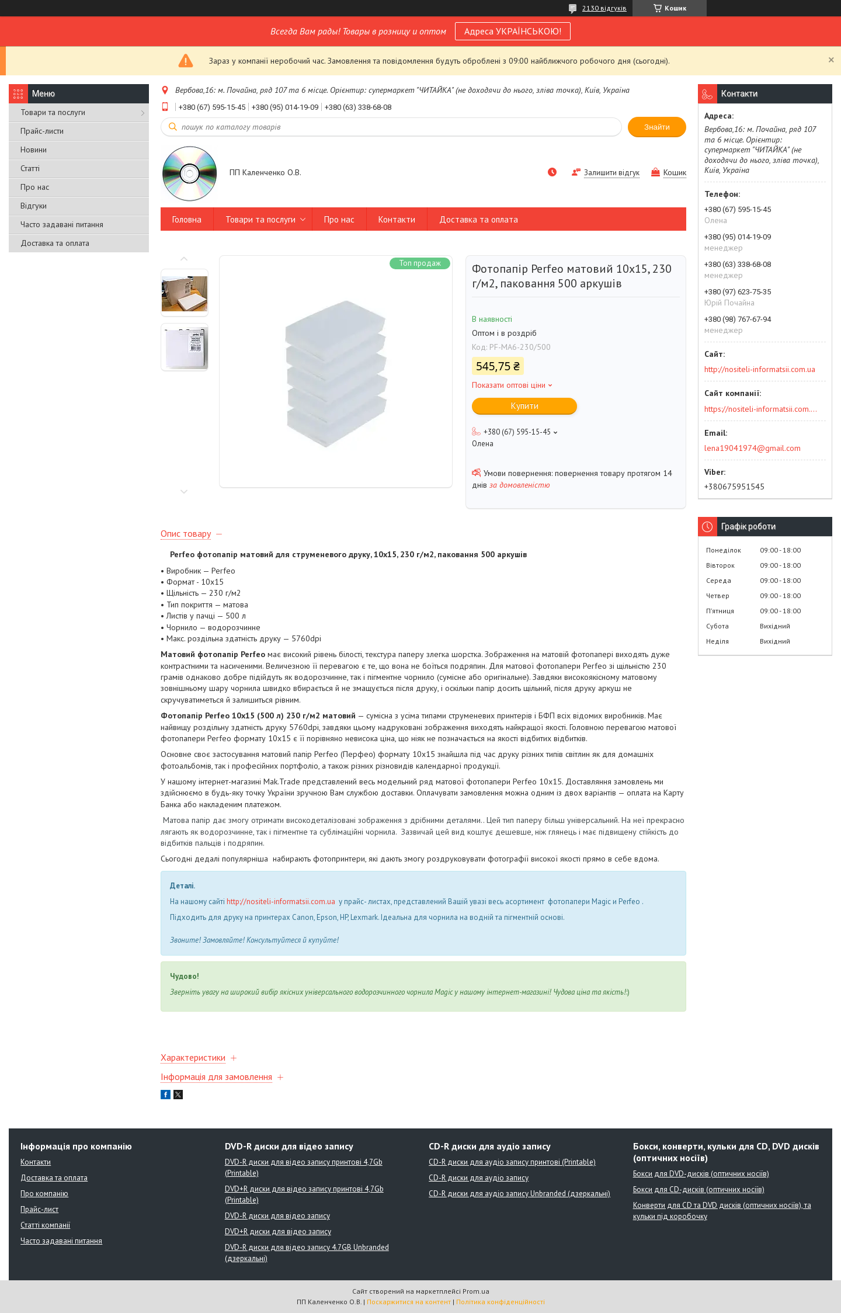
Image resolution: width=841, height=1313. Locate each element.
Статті (30, 168)
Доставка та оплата (54, 243)
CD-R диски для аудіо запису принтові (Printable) (512, 1162)
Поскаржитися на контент (409, 1301)
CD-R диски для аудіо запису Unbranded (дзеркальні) (519, 1194)
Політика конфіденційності (500, 1301)
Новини (33, 149)
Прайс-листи (42, 131)
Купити (524, 405)
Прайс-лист (39, 1209)
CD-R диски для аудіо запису (479, 1178)
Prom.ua (476, 1291)
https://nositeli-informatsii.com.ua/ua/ (761, 409)
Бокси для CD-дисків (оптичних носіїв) (698, 1189)
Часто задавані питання (61, 224)
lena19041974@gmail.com (752, 448)
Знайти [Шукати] (657, 127)
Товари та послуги (52, 112)
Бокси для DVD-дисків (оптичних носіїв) (701, 1174)
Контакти (396, 219)
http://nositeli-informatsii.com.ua (281, 901)
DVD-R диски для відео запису (277, 1216)
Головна (186, 219)
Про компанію (44, 1194)
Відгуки (33, 205)
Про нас (34, 187)
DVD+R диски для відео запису (278, 1231)
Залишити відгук (612, 173)
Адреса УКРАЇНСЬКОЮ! (512, 31)
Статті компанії (45, 1225)
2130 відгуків (604, 8)
